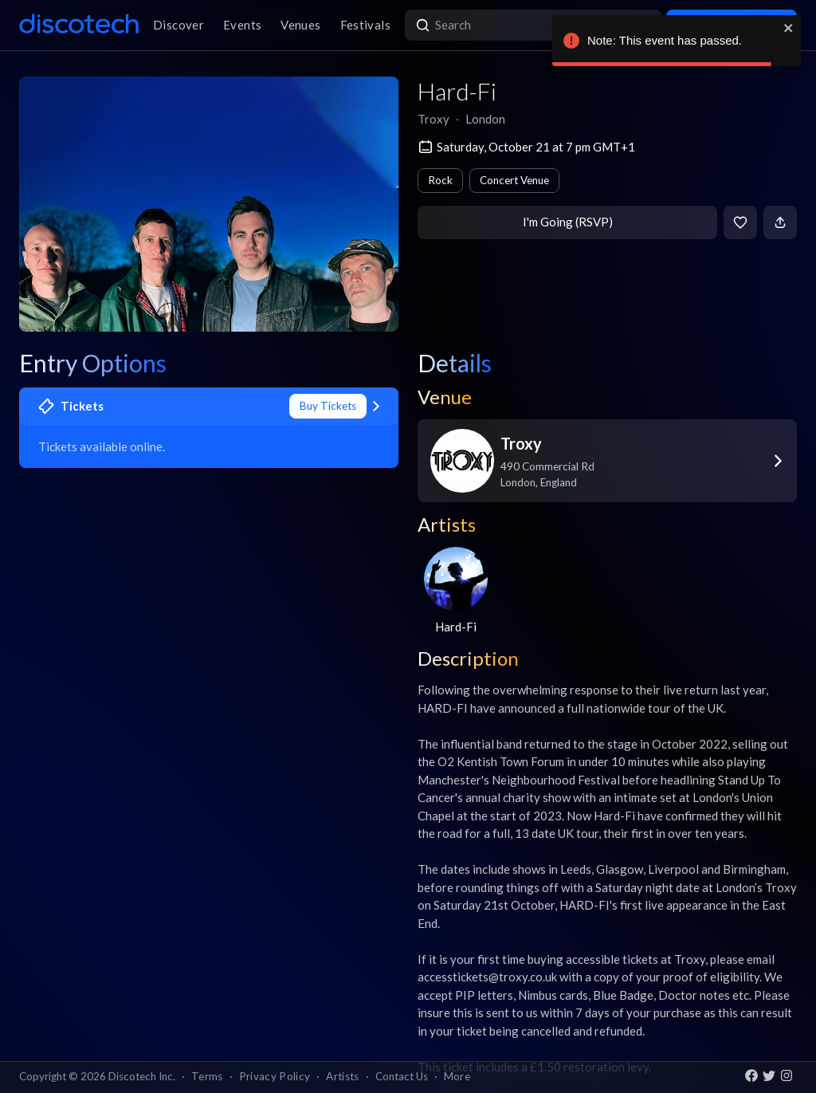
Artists (342, 1076)
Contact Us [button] (401, 1076)
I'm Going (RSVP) (568, 221)
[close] (788, 28)
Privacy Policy (275, 1076)
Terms (207, 1076)
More (457, 1076)
